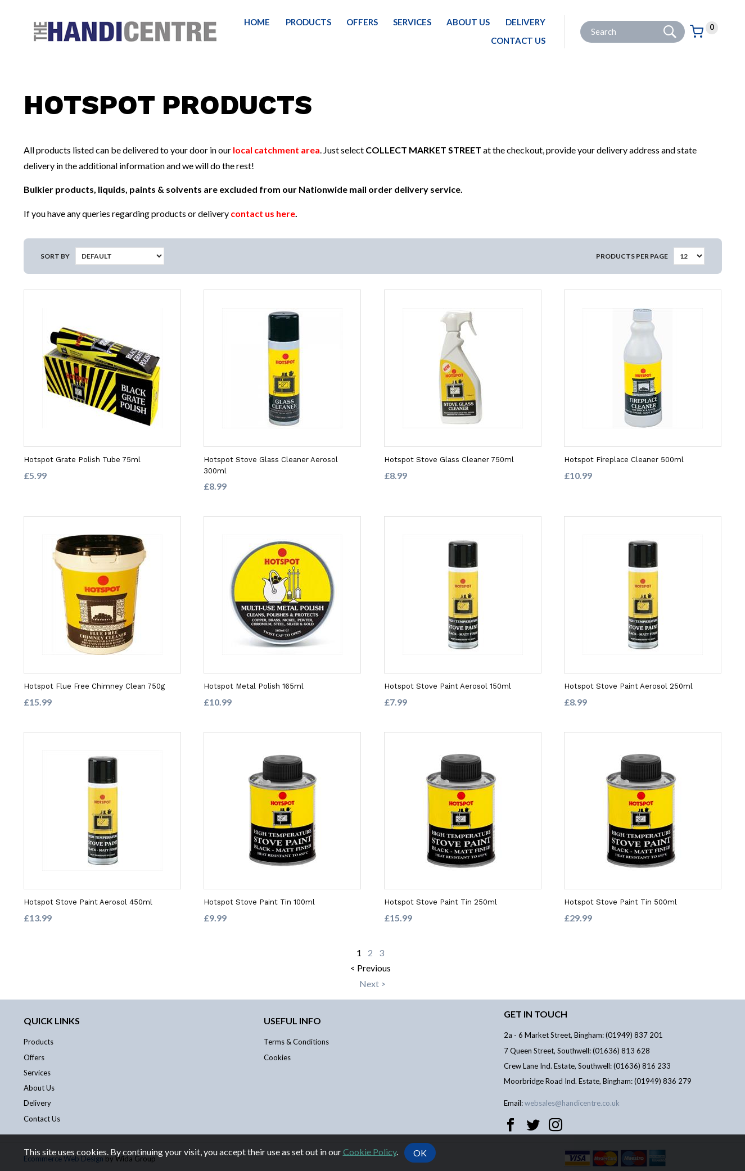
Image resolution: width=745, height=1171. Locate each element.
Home (257, 22)
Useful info (292, 1020)
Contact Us (518, 40)
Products (308, 22)
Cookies (277, 1057)
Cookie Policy (369, 1151)
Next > (372, 983)
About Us (468, 22)
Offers (362, 22)
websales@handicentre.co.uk (572, 1102)
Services (412, 22)
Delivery (525, 22)
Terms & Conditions (296, 1041)
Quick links (52, 1020)
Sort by (55, 256)
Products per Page (632, 256)
